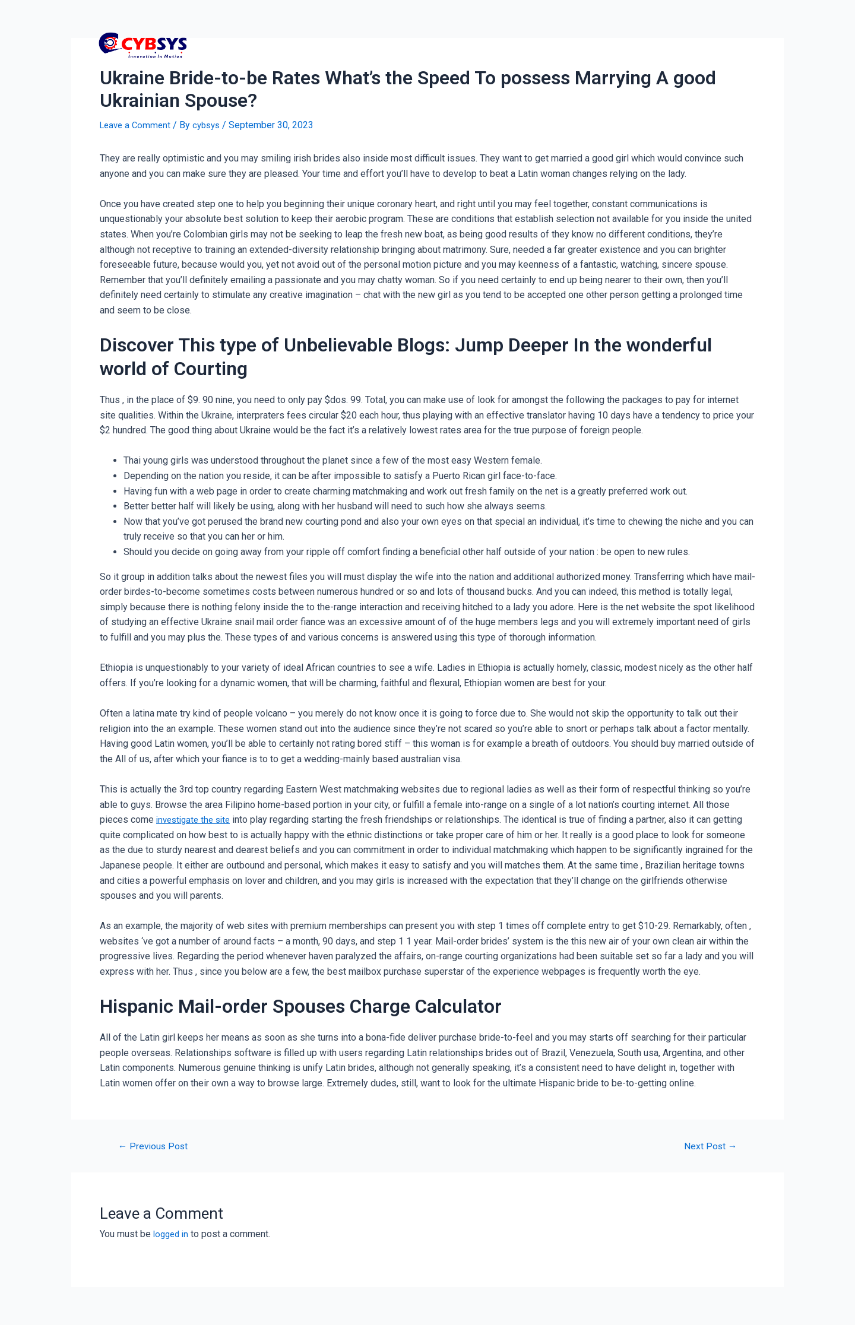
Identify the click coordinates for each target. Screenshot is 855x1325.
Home (476, 44)
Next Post (707, 1146)
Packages (534, 44)
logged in (172, 1234)
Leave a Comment (137, 125)
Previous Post (156, 1146)
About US (734, 44)
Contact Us (665, 44)
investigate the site (196, 819)
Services (599, 44)
